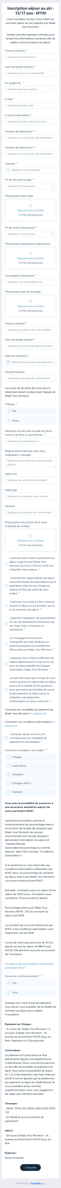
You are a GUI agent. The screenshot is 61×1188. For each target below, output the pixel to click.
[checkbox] (6, 564)
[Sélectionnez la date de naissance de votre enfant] (32, 362)
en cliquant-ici (37, 713)
